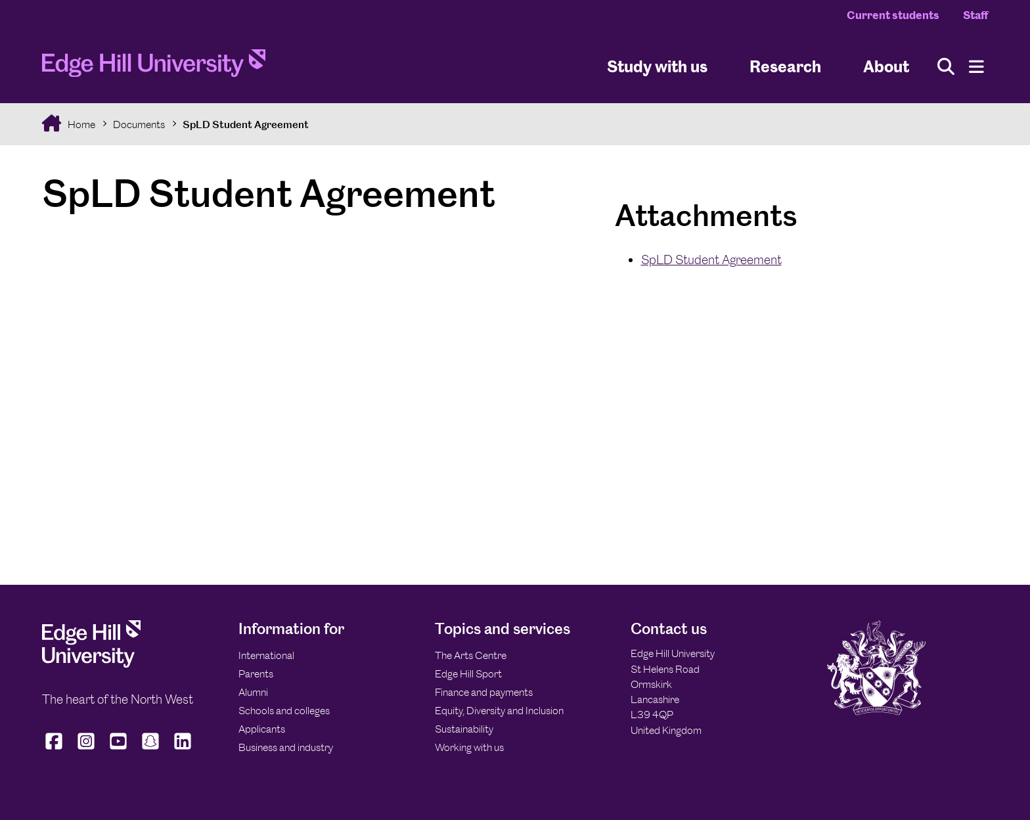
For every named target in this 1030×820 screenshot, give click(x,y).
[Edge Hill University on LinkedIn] (183, 749)
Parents (255, 674)
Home (80, 124)
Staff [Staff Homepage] (975, 15)
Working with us (469, 747)
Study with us (657, 66)
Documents (139, 124)
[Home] (153, 67)
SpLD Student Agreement (246, 124)
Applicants (261, 729)
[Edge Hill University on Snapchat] (151, 749)
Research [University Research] (785, 66)
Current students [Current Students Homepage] (893, 15)
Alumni (253, 692)
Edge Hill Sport (468, 674)
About (886, 66)
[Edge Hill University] (91, 664)
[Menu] (976, 67)
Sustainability (464, 729)
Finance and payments (484, 692)
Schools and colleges (284, 710)
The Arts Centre (470, 655)
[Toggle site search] (945, 67)
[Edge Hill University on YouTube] (118, 749)
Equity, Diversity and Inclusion (499, 710)
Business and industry (285, 747)
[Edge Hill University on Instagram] (86, 749)
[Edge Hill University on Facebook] (55, 749)
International (266, 655)
